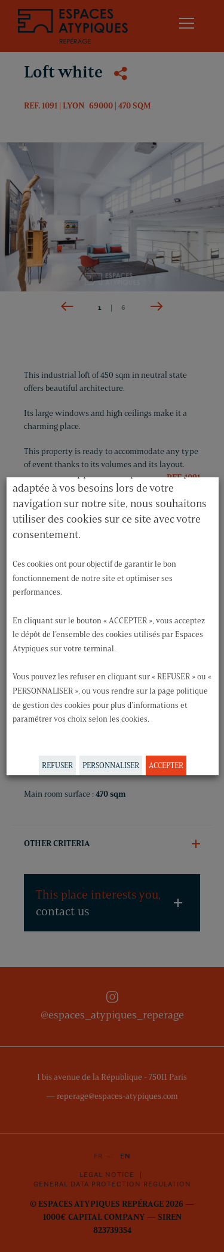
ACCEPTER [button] (165, 765)
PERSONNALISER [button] (110, 765)
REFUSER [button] (56, 765)
